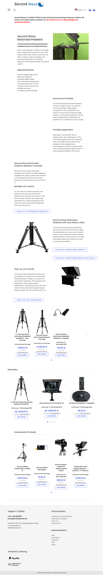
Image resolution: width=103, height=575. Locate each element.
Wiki (52, 536)
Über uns (54, 521)
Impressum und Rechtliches (61, 517)
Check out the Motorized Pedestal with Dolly (75, 258)
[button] (51, 360)
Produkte (54, 540)
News (53, 545)
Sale (53, 543)
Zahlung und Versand (59, 519)
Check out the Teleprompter (29, 300)
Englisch (79, 10)
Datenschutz (56, 524)
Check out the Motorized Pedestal (70, 250)
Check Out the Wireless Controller (31, 211)
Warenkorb (55, 538)
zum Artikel (22, 355)
